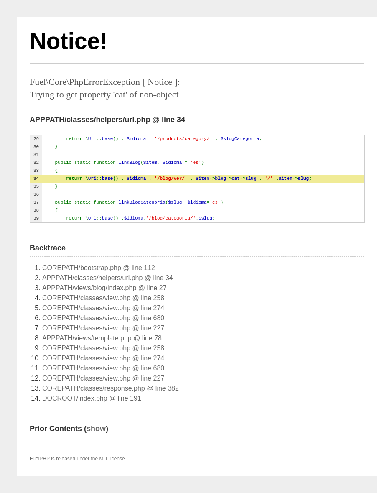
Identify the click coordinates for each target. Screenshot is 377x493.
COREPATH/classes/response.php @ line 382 (110, 388)
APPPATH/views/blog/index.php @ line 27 (104, 287)
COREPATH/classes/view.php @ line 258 (103, 297)
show (96, 428)
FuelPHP (40, 459)
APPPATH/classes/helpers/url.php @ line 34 (107, 277)
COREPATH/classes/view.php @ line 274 (103, 308)
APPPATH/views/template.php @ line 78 (102, 338)
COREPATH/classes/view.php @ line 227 (103, 328)
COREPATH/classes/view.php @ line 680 (103, 318)
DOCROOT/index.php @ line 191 (91, 398)
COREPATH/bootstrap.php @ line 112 (98, 267)
